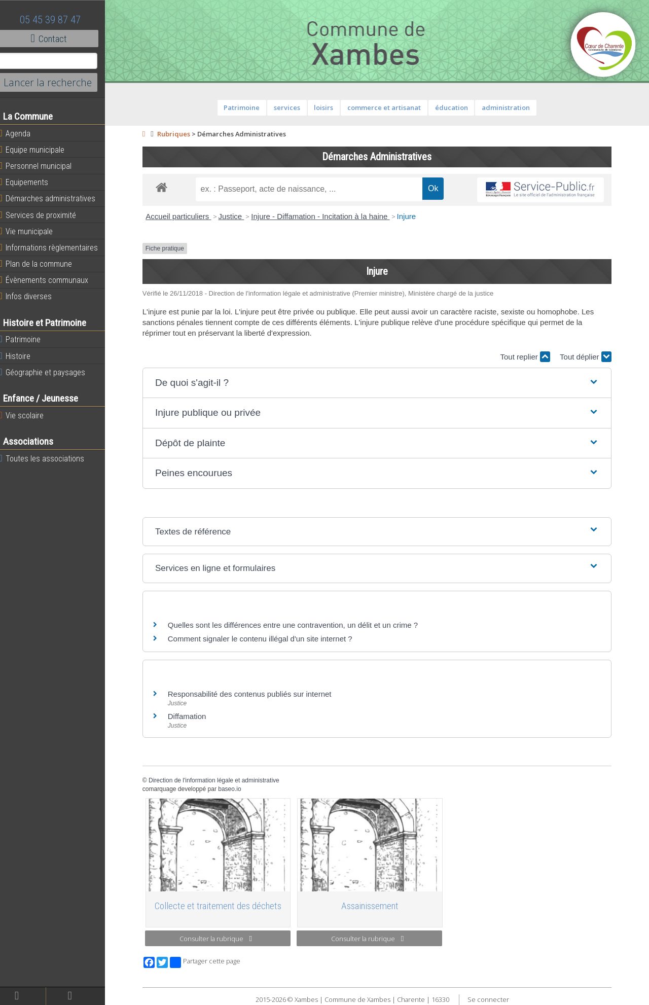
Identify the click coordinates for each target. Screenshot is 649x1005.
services (290, 107)
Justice (234, 216)
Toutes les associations (48, 458)
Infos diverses (32, 296)
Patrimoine (26, 339)
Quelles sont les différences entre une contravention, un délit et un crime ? (296, 625)
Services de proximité (44, 215)
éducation (454, 107)
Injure (409, 216)
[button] (380, 383)
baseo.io (233, 789)
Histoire (21, 356)
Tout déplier (589, 356)
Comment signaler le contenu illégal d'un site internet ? (263, 638)
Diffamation (190, 716)
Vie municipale (32, 231)
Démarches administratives (54, 198)
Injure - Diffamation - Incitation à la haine (324, 216)
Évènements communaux (50, 280)
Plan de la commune (42, 264)
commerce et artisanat (387, 107)
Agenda (21, 133)
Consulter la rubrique (219, 938)
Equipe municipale (38, 150)
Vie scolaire (28, 415)
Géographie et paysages (49, 372)
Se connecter (491, 999)
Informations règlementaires (55, 247)
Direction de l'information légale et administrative (217, 780)
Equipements (30, 182)
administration (509, 107)
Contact (56, 38)
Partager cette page (208, 962)
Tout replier (528, 356)
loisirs (327, 107)
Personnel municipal (42, 166)
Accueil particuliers (181, 216)
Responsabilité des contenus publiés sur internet (253, 694)
